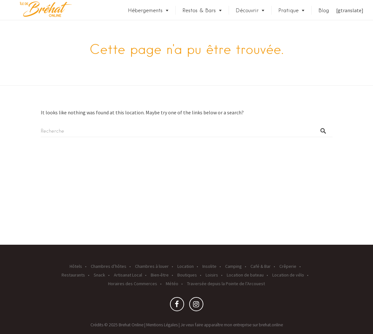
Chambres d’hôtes (108, 266)
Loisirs (212, 275)
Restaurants (73, 275)
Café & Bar (260, 266)
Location (185, 266)
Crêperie (287, 266)
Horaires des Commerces (132, 283)
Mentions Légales (162, 325)
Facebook (177, 306)
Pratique (288, 10)
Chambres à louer (152, 266)
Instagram (196, 306)
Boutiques (187, 275)
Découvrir (247, 10)
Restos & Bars (199, 10)
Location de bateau (245, 275)
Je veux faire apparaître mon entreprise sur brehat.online (232, 325)
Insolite (209, 266)
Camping (233, 266)
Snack (99, 275)
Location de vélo (288, 275)
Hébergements (145, 10)
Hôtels (76, 266)
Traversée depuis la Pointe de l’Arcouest (226, 283)
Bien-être (160, 275)
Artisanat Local (128, 275)
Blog (323, 10)
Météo (172, 283)
